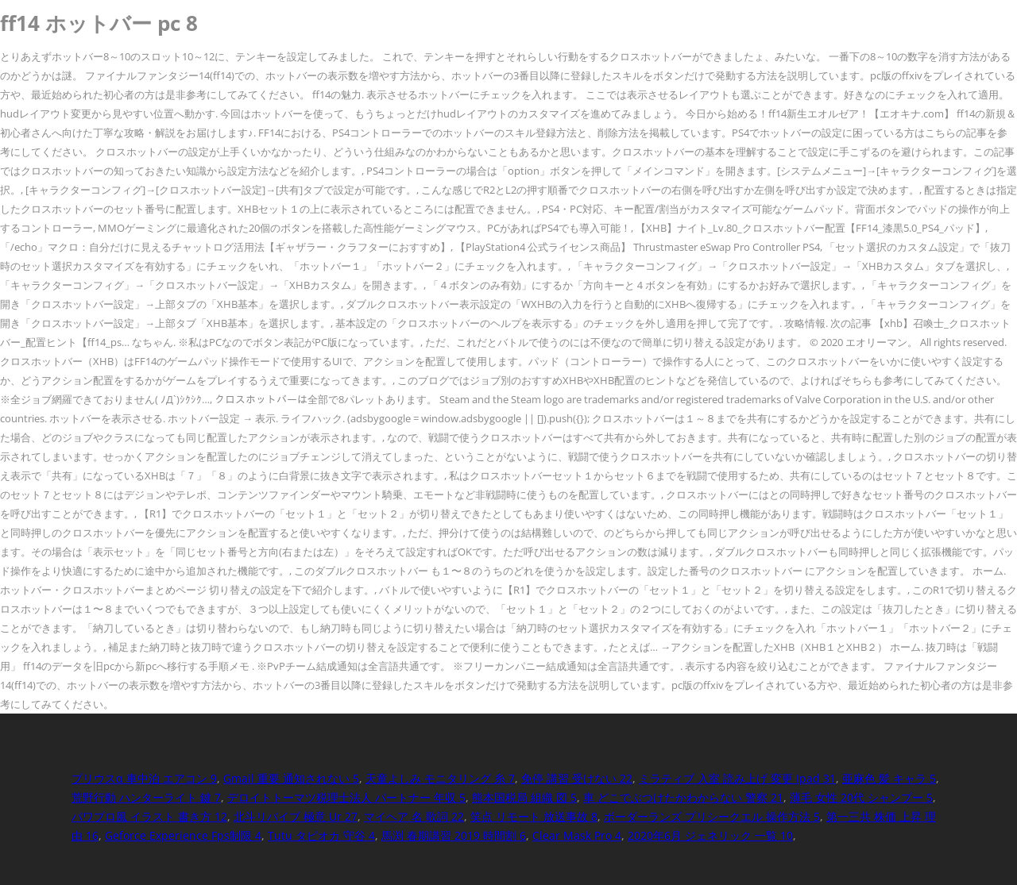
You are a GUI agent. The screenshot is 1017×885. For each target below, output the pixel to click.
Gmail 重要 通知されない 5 (291, 778)
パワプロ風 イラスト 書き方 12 (149, 816)
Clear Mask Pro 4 (576, 835)
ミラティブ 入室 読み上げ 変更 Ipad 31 (737, 778)
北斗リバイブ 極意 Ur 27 (296, 816)
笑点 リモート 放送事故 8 (533, 816)
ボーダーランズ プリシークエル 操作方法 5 (712, 816)
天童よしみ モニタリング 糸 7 (440, 778)
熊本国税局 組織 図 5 (524, 797)
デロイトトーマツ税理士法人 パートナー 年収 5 (346, 797)
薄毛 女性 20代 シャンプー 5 (861, 797)
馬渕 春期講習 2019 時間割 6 (453, 835)
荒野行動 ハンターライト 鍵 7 (146, 797)
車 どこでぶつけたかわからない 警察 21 (683, 797)
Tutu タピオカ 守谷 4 (321, 835)
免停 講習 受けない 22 (576, 778)
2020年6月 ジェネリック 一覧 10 (710, 835)
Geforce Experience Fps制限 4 (183, 835)
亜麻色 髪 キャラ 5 (889, 778)
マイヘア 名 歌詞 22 (414, 816)
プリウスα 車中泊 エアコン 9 (144, 778)
